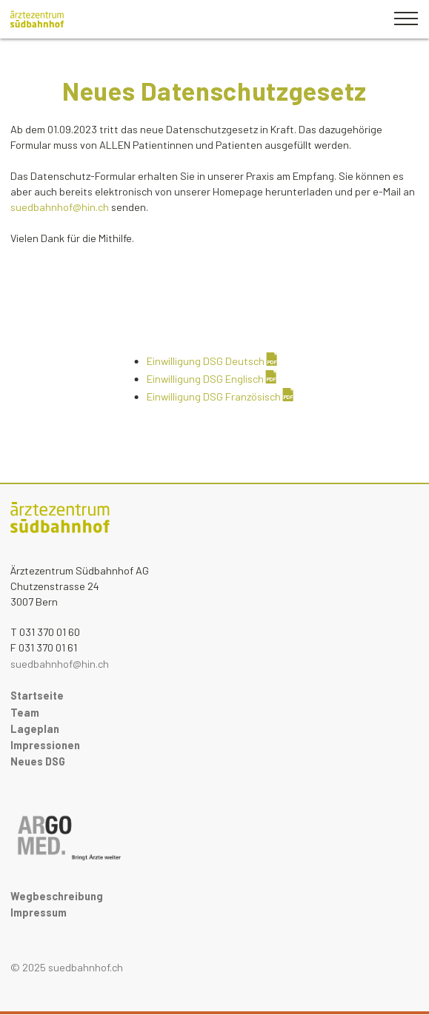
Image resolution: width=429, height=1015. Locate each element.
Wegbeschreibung (56, 896)
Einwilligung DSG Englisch (205, 378)
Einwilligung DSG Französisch (214, 396)
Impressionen (45, 745)
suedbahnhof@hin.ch (59, 663)
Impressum (38, 912)
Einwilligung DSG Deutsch (206, 361)
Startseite (37, 695)
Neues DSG (37, 761)
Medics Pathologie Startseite (60, 522)
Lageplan (34, 729)
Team (24, 712)
